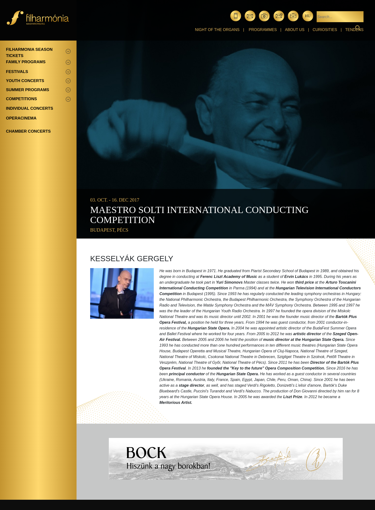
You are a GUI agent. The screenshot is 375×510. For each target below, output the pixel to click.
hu (307, 16)
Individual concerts (29, 108)
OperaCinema (21, 118)
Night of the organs (217, 30)
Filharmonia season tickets (29, 52)
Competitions (21, 99)
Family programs (25, 62)
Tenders (354, 30)
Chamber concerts (28, 131)
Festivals (17, 71)
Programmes (263, 30)
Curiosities (325, 30)
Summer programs (27, 90)
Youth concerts (25, 80)
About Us (295, 30)
